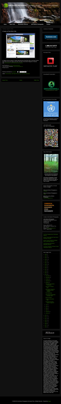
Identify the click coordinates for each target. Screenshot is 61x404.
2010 (46, 320)
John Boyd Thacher (15, 73)
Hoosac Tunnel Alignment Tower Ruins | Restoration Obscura (50, 238)
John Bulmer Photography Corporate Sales (50, 295)
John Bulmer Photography (37, 24)
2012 (46, 316)
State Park (28, 73)
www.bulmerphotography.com (18, 66)
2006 (46, 326)
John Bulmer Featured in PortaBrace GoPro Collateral (50, 290)
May (47, 308)
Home (5, 24)
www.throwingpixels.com (48, 198)
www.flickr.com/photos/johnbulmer (14, 65)
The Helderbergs (49, 292)
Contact (48, 24)
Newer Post (5, 80)
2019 (46, 266)
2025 (46, 256)
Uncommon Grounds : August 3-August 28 (50, 302)
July (47, 304)
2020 (46, 264)
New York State (22, 73)
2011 (46, 318)
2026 (46, 254)
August (47, 282)
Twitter (44, 194)
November (48, 277)
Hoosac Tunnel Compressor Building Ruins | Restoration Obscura (50, 241)
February (47, 311)
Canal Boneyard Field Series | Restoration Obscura (49, 244)
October (47, 279)
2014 (46, 274)
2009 (46, 321)
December (48, 275)
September (48, 280)
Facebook (45, 191)
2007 (46, 325)
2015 (46, 272)
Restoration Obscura (23, 24)
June (47, 306)
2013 (46, 315)
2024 (46, 257)
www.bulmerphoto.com (51, 228)
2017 (46, 269)
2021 (46, 262)
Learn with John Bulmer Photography (50, 284)
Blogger (49, 401)
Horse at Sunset (49, 297)
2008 (46, 323)
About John (12, 24)
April (47, 309)
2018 (46, 267)
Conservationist (8, 73)
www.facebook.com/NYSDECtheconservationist (14, 62)
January (47, 313)
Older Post (36, 80)
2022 (46, 261)
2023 (46, 259)
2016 (46, 271)
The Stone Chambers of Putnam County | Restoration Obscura (51, 247)
